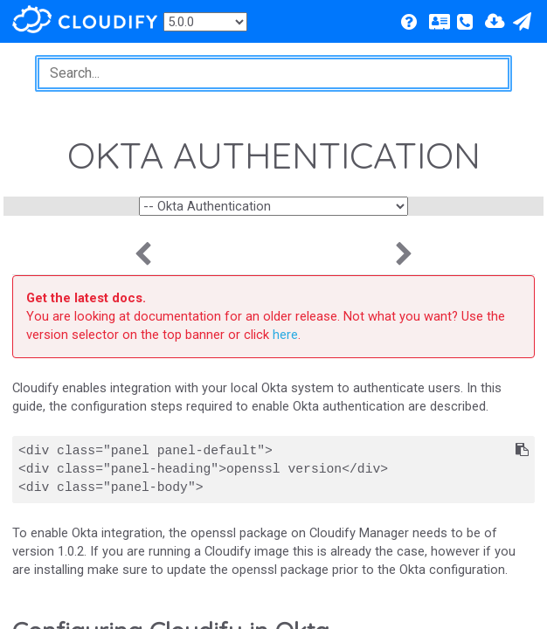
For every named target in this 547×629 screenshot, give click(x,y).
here (285, 334)
